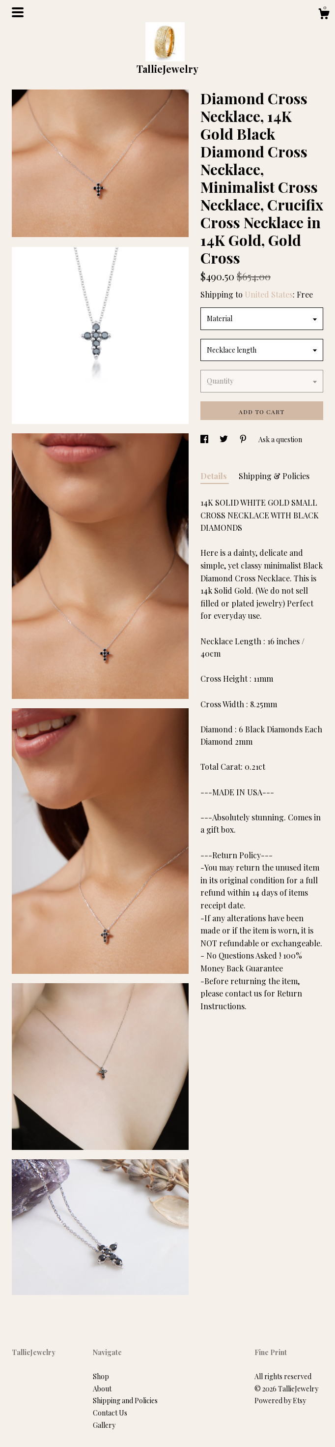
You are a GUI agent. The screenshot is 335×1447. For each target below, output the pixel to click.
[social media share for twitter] (224, 439)
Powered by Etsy (280, 1400)
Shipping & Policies (274, 476)
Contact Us (110, 1412)
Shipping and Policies (125, 1400)
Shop (101, 1376)
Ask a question (280, 439)
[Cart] (323, 15)
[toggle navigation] (18, 12)
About (102, 1388)
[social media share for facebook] (205, 439)
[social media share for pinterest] (244, 439)
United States (269, 294)
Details (214, 476)
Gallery (104, 1425)
